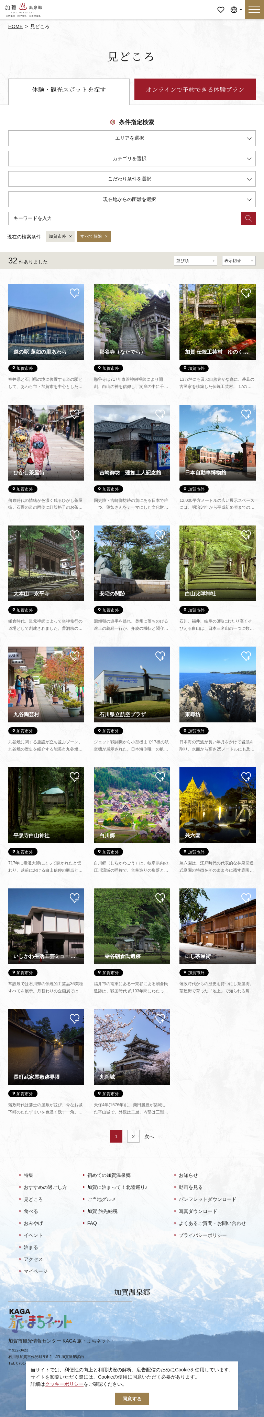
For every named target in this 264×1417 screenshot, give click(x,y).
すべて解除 (94, 236)
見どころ (30, 1199)
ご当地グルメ (98, 1199)
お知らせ (185, 1175)
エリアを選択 (183, 139)
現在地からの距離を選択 (177, 200)
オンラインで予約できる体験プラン (195, 89)
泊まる (28, 1247)
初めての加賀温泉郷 (106, 1175)
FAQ (89, 1223)
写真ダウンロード (195, 1211)
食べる (28, 1211)
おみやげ (30, 1223)
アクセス (30, 1259)
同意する (132, 1399)
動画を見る (188, 1187)
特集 (25, 1175)
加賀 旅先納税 (99, 1211)
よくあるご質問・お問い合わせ (209, 1223)
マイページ (220, 5)
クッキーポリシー (64, 1384)
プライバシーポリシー (200, 1235)
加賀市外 (61, 236)
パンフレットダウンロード (204, 1199)
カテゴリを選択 (182, 160)
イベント (30, 1235)
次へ (149, 1136)
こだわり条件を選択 (180, 180)
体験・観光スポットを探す (69, 89)
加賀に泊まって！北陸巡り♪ (114, 1187)
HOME (15, 26)
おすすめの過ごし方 (42, 1187)
